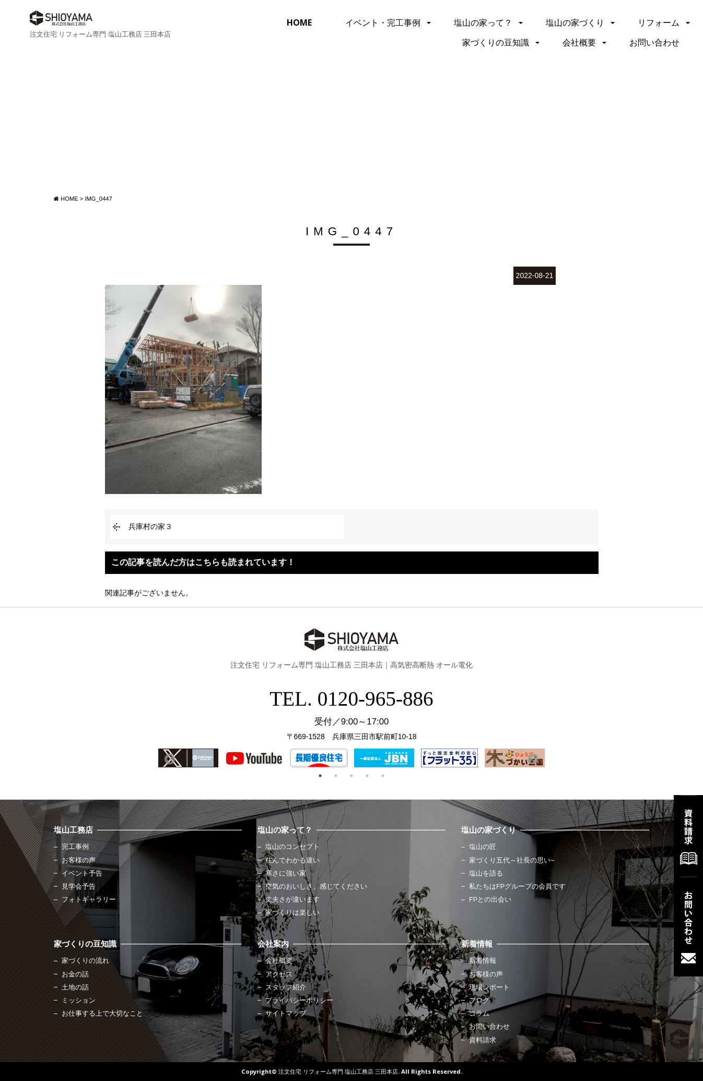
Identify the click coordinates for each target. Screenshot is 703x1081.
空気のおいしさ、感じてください (316, 886)
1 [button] (320, 775)
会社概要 (579, 42)
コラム (479, 1013)
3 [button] (351, 775)
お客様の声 (79, 860)
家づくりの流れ (85, 960)
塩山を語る (486, 873)
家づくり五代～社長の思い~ (511, 860)
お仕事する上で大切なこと (102, 1013)
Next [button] (531, 758)
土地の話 (75, 987)
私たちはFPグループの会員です (517, 886)
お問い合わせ (654, 42)
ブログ (479, 1000)
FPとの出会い (490, 899)
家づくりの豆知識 (495, 42)
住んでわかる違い (292, 860)
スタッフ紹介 (285, 987)
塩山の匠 (482, 846)
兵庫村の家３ (150, 526)
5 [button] (383, 775)
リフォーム (658, 22)
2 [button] (336, 775)
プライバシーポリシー (299, 1000)
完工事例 (75, 846)
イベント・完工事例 (382, 22)
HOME (299, 22)
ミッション (79, 1000)
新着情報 (482, 960)
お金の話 (75, 974)
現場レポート (489, 987)
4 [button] (367, 775)
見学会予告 (79, 886)
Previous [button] (168, 758)
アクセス (278, 974)
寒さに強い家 (285, 873)
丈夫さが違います (292, 899)
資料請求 (482, 1040)
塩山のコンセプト (292, 846)
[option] (188, 758)
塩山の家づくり (575, 22)
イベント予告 (82, 873)
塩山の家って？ (483, 22)
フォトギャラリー (89, 899)
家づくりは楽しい (292, 912)
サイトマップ (285, 1013)
